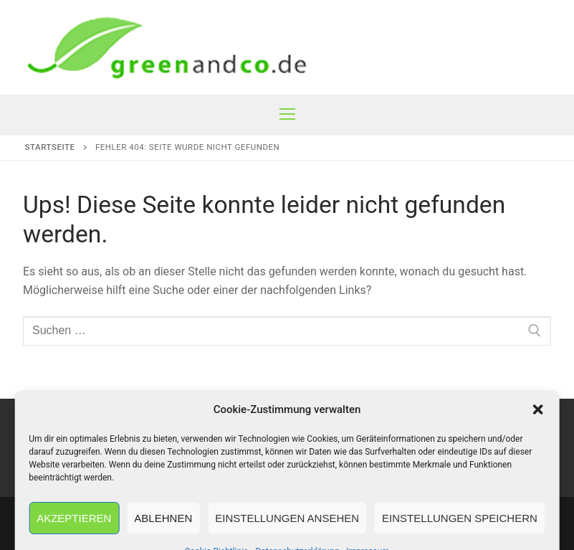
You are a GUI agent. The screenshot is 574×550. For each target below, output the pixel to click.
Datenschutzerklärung (376, 437)
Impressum (73, 437)
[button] (538, 523)
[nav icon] (287, 115)
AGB (193, 437)
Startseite (50, 147)
